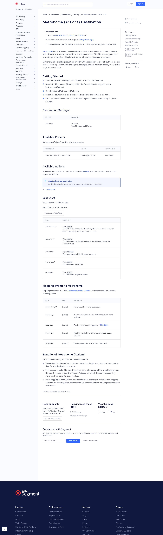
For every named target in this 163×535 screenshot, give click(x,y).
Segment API (54, 515)
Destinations (66, 15)
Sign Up (140, 4)
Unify (17, 519)
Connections (54, 15)
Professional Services (125, 527)
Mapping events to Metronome (132, 50)
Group (65, 35)
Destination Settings (133, 39)
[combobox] (68, 4)
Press (84, 519)
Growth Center (88, 531)
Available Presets (131, 42)
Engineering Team (56, 527)
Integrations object (87, 40)
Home (45, 15)
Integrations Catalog (24, 531)
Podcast (85, 527)
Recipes (119, 523)
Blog (84, 515)
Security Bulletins (123, 531)
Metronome (48, 51)
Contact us (120, 515)
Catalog (76, 15)
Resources (120, 519)
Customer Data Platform (25, 527)
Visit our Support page (52, 418)
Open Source (54, 523)
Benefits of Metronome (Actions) (134, 55)
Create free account (90, 441)
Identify (71, 35)
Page (56, 35)
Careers (85, 512)
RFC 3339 (103, 325)
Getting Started (131, 35)
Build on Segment (56, 519)
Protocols (19, 515)
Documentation (55, 512)
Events (85, 523)
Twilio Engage (21, 523)
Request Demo (73, 441)
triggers (85, 171)
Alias (61, 35)
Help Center (121, 512)
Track (81, 35)
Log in (131, 4)
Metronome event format (79, 291)
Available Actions (131, 45)
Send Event (50, 190)
